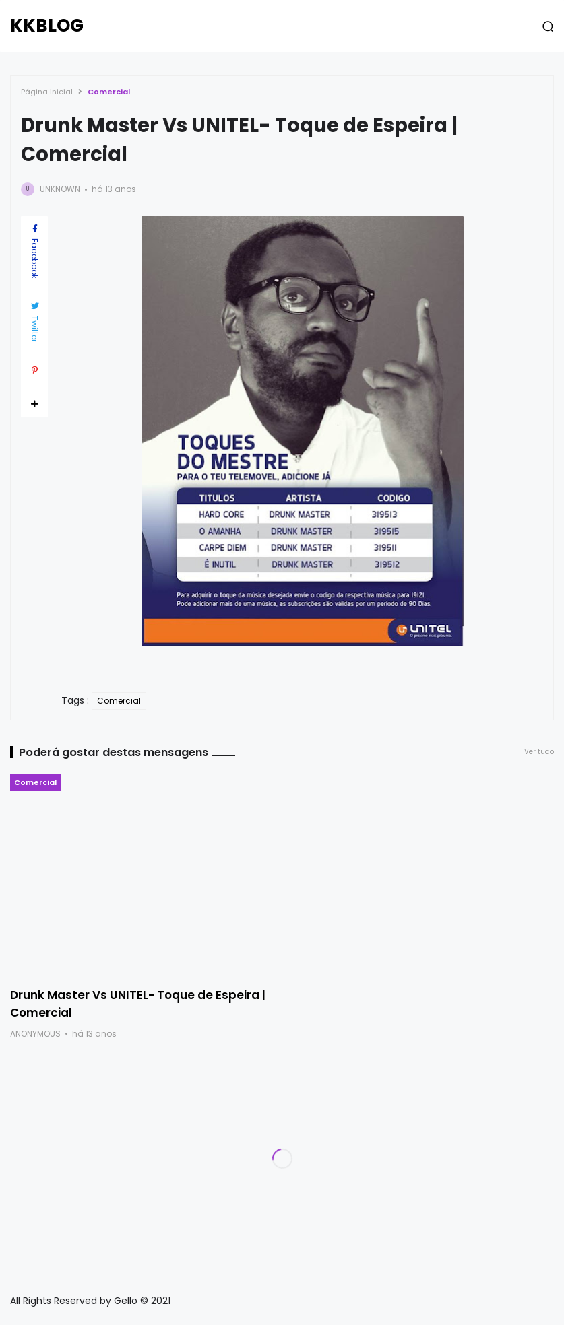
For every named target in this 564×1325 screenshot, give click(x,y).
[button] (548, 26)
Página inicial (47, 91)
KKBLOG (47, 25)
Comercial (109, 91)
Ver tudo (539, 752)
